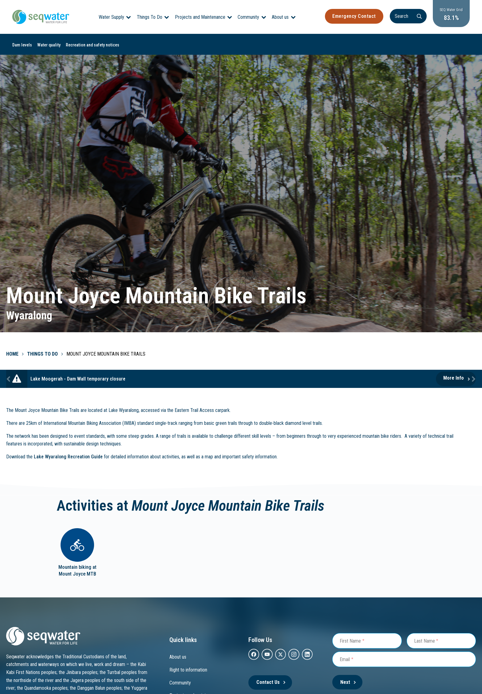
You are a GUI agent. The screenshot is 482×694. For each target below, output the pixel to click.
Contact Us (268, 682)
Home (12, 354)
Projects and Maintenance (200, 17)
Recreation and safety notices (92, 44)
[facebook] (253, 654)
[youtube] (267, 654)
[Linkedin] (307, 654)
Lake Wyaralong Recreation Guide (68, 457)
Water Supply (111, 17)
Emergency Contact (354, 16)
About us (280, 17)
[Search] (408, 16)
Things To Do (149, 17)
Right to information (188, 670)
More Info (453, 378)
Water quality (49, 44)
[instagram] (293, 654)
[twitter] (280, 654)
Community (248, 17)
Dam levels (22, 44)
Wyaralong (29, 315)
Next (473, 379)
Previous (9, 379)
